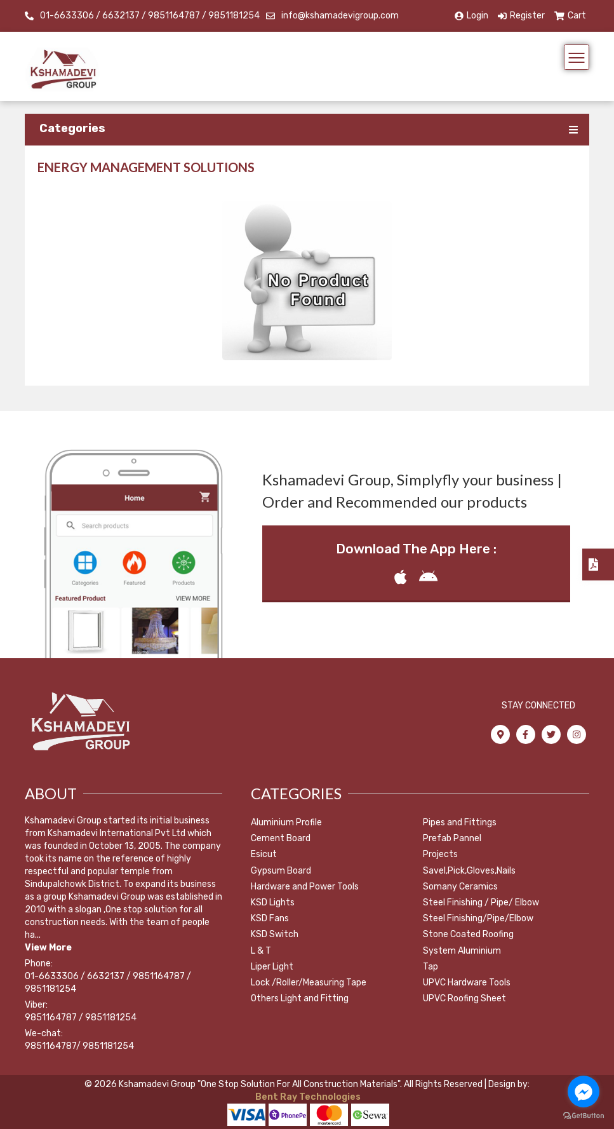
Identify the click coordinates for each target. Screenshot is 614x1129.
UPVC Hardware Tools (467, 982)
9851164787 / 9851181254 (81, 1017)
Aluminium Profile (286, 822)
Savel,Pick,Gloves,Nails (469, 870)
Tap (430, 966)
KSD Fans (270, 918)
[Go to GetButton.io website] (583, 1116)
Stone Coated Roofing (468, 934)
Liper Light (272, 966)
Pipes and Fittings (460, 822)
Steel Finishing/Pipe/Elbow (478, 918)
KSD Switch (274, 934)
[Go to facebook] (583, 1091)
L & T (261, 950)
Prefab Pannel (452, 838)
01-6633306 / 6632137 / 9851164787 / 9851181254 (150, 15)
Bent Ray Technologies (307, 1097)
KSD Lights (273, 902)
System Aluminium (462, 950)
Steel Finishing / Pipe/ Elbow (481, 902)
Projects (440, 854)
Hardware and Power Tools (305, 886)
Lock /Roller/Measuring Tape (308, 982)
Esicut (264, 854)
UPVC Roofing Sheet (464, 998)
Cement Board (280, 838)
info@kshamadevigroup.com (340, 15)
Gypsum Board (281, 870)
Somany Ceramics (460, 886)
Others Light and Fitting (300, 998)
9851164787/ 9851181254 (79, 1046)
